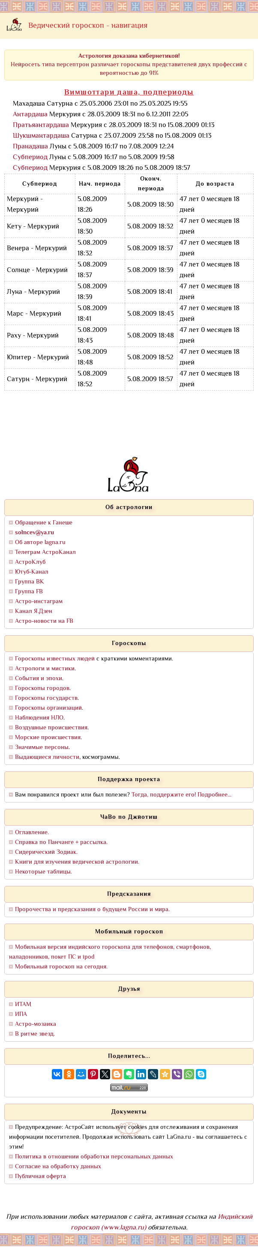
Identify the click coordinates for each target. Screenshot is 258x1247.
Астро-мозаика (35, 1024)
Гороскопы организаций (48, 708)
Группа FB (29, 592)
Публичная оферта (40, 1177)
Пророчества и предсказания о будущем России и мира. (92, 910)
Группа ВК (29, 582)
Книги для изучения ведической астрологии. (77, 862)
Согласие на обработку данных (58, 1167)
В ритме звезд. (35, 1034)
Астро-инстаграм (39, 602)
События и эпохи (38, 679)
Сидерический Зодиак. (46, 852)
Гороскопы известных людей (55, 659)
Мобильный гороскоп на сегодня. (61, 967)
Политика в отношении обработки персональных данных (94, 1157)
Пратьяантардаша (41, 125)
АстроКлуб (30, 562)
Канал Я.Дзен (33, 611)
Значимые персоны (42, 747)
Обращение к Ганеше (43, 523)
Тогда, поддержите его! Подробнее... (181, 795)
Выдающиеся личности (47, 757)
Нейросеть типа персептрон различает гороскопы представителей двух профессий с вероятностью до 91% (129, 64)
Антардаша (30, 115)
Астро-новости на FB (44, 621)
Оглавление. (32, 833)
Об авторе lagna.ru (40, 543)
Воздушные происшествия (51, 728)
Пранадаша (30, 147)
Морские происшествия (48, 738)
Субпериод (30, 157)
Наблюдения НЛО (39, 718)
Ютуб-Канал (31, 572)
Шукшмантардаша (41, 136)
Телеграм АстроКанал (45, 552)
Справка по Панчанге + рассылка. (61, 842)
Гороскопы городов (42, 688)
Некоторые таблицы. (43, 872)
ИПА (21, 1014)
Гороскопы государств (46, 698)
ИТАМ (23, 1005)
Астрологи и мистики (45, 669)
